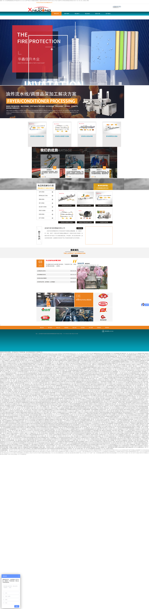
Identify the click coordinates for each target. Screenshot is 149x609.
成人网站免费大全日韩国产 (44, 451)
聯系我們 (53, 17)
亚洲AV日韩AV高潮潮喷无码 (58, 451)
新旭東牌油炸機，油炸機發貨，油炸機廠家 (46, 281)
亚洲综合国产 (125, 450)
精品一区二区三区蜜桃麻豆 (62, 450)
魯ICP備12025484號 (74, 333)
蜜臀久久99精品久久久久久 (72, 451)
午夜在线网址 (19, 452)
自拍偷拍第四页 (132, 451)
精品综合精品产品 (85, 450)
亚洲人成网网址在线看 (95, 450)
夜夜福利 (22, 450)
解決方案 (97, 13)
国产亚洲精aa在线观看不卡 (135, 450)
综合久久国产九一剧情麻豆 (48, 450)
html (112, 331)
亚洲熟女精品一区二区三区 (50, 452)
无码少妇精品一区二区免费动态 (18, 454)
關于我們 (66, 13)
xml (110, 331)
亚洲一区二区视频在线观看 (10, 451)
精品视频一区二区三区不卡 (118, 452)
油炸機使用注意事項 (41, 270)
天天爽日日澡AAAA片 (116, 450)
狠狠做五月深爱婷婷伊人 (110, 451)
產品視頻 (87, 13)
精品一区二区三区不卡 (131, 452)
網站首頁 (56, 13)
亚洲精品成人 (61, 452)
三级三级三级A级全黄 (70, 452)
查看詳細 (80, 228)
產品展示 (77, 13)
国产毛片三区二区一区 (14, 450)
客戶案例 (108, 13)
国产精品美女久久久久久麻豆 (9, 452)
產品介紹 (58, 327)
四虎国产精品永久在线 (122, 451)
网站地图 (91, 353)
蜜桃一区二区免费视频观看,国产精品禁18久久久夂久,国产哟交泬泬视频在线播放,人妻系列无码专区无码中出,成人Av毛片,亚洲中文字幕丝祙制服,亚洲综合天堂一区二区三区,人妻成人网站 (44, 0)
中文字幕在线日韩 (106, 450)
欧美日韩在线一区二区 (75, 450)
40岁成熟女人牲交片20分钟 (29, 452)
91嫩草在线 (34, 451)
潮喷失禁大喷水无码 (107, 452)
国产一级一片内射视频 (95, 452)
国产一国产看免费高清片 (85, 451)
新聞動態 (43, 17)
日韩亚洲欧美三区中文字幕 (35, 450)
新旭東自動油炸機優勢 (42, 278)
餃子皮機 (33, 17)
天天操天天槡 (40, 452)
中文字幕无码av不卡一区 (98, 451)
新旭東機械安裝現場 (41, 274)
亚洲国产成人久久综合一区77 (83, 452)
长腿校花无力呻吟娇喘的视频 (24, 451)
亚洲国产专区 (7, 454)
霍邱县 (26, 450)
